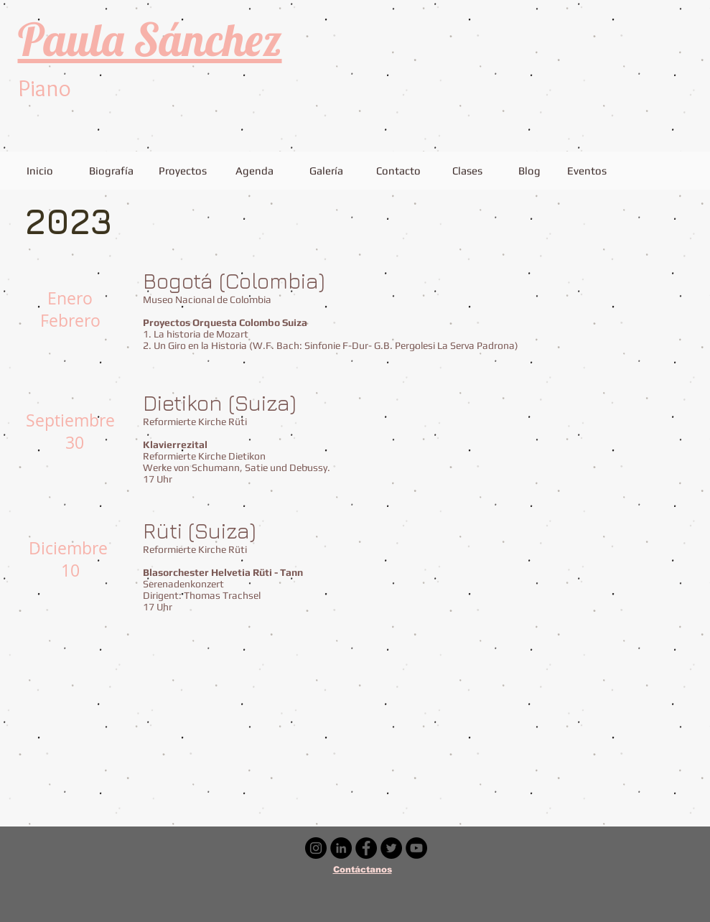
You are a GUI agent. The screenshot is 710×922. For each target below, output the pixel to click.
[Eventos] (587, 170)
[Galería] (327, 170)
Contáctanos (362, 870)
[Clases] (467, 170)
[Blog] (530, 170)
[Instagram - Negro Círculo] (316, 848)
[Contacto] (398, 170)
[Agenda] (255, 170)
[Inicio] (40, 170)
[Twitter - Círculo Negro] (391, 848)
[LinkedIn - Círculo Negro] (341, 848)
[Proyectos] (183, 170)
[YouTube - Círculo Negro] (416, 848)
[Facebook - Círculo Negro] (366, 848)
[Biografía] (111, 170)
